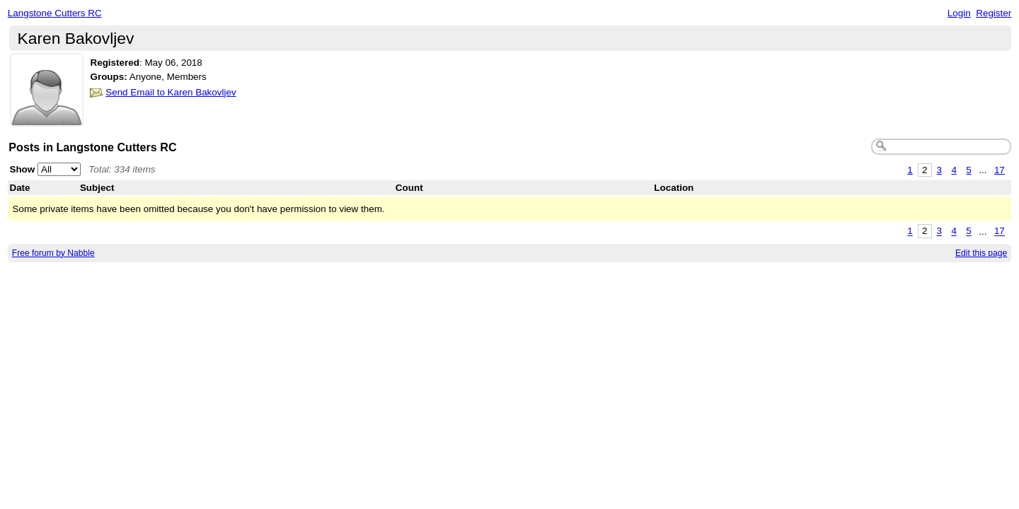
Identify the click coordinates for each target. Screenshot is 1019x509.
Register (993, 13)
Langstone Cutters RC (55, 13)
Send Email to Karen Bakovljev (170, 92)
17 (999, 170)
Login (959, 13)
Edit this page (981, 253)
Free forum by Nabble (53, 253)
